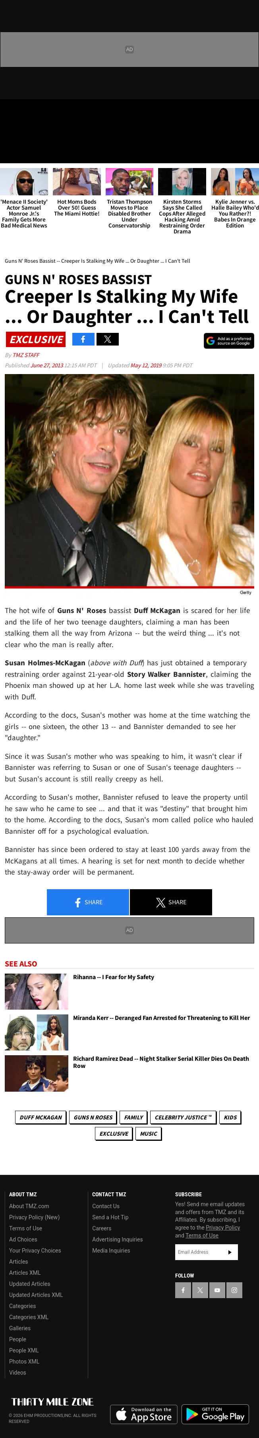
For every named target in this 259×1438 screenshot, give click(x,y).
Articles (18, 1261)
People (17, 1339)
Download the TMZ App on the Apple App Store (144, 1415)
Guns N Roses (92, 1117)
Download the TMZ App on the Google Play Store (215, 1414)
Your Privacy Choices (35, 1250)
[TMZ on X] (25, 111)
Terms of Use (25, 1228)
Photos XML (24, 1361)
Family (133, 1117)
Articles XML (25, 1273)
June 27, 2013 (47, 365)
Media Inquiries (111, 1250)
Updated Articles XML (36, 1295)
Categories (22, 1306)
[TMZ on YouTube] (217, 1290)
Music (148, 1133)
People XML (24, 1350)
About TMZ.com (29, 1206)
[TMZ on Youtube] (41, 111)
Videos (17, 1372)
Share (87, 902)
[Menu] (11, 152)
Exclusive (113, 1133)
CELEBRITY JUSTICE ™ (183, 1117)
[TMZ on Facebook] (9, 111)
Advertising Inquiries (117, 1239)
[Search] (248, 152)
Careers (101, 1228)
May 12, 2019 (146, 365)
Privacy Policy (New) (34, 1217)
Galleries (20, 1328)
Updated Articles (29, 1284)
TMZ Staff (25, 355)
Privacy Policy (223, 1227)
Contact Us (106, 1206)
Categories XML (28, 1317)
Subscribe (230, 1252)
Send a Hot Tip (110, 1217)
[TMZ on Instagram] (57, 111)
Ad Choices (23, 1239)
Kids (230, 1117)
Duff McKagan (40, 1117)
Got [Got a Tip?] (26, 133)
